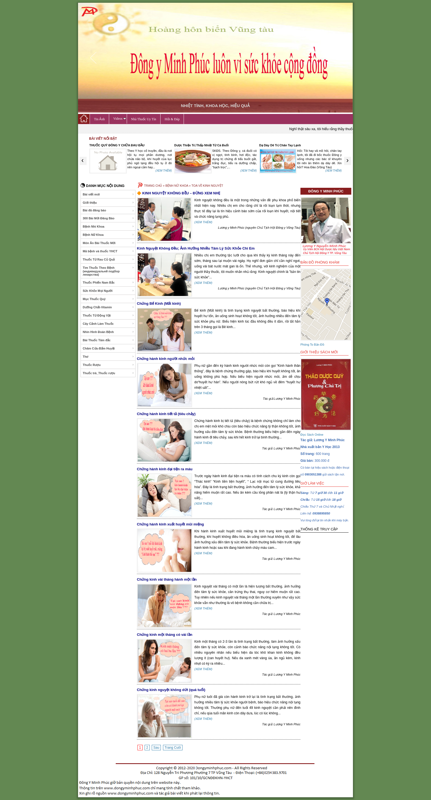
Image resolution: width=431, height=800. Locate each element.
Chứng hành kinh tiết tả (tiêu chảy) (166, 414)
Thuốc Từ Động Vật (108, 315)
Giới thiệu (108, 202)
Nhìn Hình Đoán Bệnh (108, 332)
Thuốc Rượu (108, 365)
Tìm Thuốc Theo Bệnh (108, 271)
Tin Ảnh (99, 119)
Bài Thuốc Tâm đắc (108, 340)
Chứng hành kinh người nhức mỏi (166, 359)
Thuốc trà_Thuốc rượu (108, 373)
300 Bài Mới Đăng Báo (108, 218)
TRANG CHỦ (153, 185)
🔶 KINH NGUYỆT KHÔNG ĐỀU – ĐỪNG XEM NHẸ (178, 193)
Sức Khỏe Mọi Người (108, 290)
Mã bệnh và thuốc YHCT (108, 251)
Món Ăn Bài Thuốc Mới (108, 243)
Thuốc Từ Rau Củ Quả (108, 259)
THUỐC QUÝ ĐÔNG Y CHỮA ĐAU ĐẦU (117, 145)
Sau (156, 747)
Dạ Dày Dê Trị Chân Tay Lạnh (280, 145)
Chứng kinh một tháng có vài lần (164, 635)
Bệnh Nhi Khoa (108, 226)
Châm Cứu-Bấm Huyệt (108, 348)
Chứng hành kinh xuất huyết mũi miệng (170, 524)
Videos (119, 119)
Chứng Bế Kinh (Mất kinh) (159, 303)
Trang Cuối (173, 747)
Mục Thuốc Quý (108, 299)
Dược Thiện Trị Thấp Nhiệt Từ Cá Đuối (201, 145)
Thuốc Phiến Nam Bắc (108, 282)
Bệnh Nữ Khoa (108, 234)
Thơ (108, 356)
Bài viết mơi (108, 194)
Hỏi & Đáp (172, 119)
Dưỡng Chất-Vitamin (108, 307)
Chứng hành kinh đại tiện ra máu (164, 469)
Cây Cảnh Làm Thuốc (108, 323)
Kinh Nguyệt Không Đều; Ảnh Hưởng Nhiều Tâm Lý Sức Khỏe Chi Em (196, 248)
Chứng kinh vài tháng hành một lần (167, 579)
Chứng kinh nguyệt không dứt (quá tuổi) (171, 690)
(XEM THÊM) (164, 170)
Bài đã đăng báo (108, 210)
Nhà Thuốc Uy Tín (143, 119)
